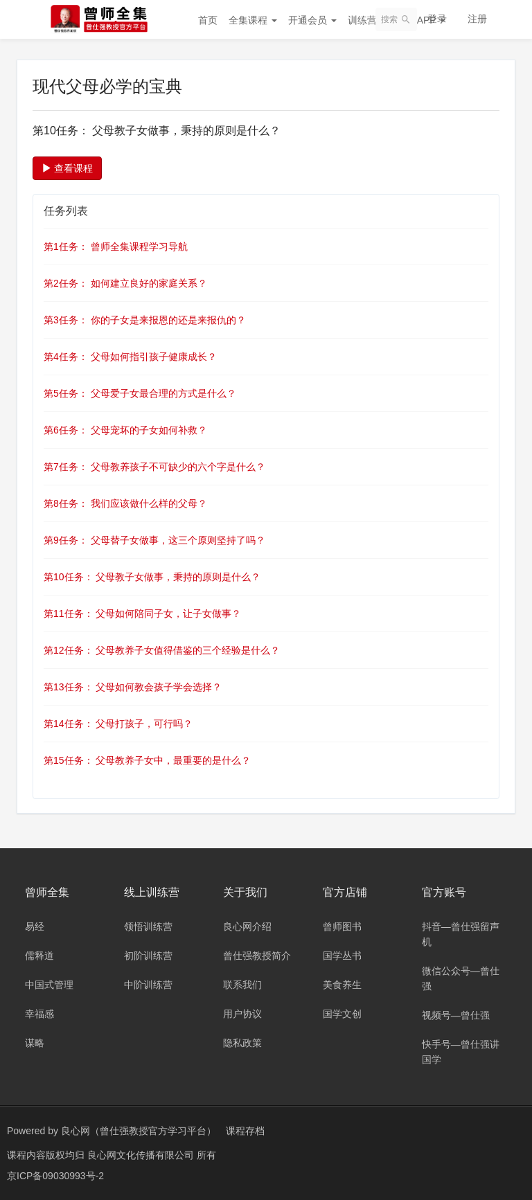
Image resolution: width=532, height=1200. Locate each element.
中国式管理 (49, 984)
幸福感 (39, 1013)
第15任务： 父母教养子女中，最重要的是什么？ (147, 760)
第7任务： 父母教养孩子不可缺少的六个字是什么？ (154, 466)
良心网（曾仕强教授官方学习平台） (138, 1130)
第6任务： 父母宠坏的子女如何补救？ (125, 430)
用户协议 (242, 1013)
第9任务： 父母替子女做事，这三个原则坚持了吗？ (154, 540)
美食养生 (342, 984)
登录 (437, 18)
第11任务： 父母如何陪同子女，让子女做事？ (142, 613)
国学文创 (342, 1013)
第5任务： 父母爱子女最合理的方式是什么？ (140, 393)
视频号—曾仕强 (456, 1015)
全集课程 (253, 20)
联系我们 (242, 984)
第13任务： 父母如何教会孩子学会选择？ (133, 686)
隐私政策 (242, 1042)
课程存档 (245, 1130)
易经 (34, 926)
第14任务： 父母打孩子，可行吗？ (118, 723)
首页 (208, 20)
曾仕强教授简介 (257, 955)
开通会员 (312, 20)
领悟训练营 (148, 926)
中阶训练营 (148, 984)
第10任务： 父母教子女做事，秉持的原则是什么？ (152, 576)
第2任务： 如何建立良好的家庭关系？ (125, 283)
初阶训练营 (148, 955)
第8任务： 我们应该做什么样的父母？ (125, 503)
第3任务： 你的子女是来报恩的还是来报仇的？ (145, 319)
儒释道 (39, 955)
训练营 (367, 20)
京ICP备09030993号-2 (55, 1175)
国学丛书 (342, 955)
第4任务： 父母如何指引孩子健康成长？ (130, 356)
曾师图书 (342, 926)
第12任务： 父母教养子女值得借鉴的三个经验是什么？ (162, 650)
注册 (477, 18)
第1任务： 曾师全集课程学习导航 (116, 246)
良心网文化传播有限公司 (142, 1155)
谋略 (34, 1042)
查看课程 (67, 168)
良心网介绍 (247, 926)
